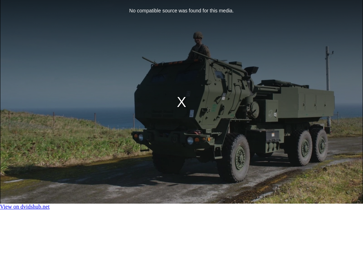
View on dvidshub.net (25, 207)
